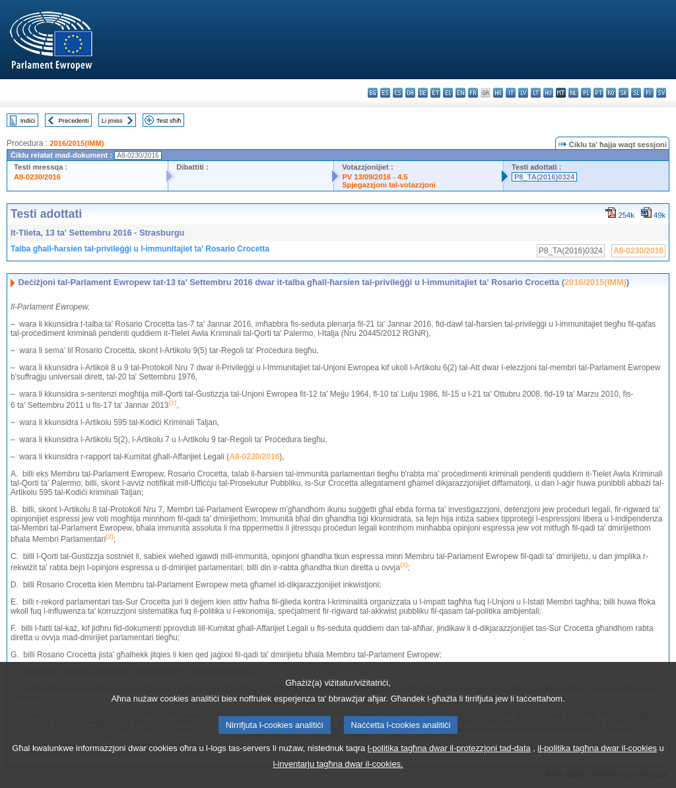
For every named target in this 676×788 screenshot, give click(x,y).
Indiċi (27, 120)
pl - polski (586, 93)
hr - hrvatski (498, 93)
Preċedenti (73, 120)
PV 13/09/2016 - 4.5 (375, 177)
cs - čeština (398, 93)
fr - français (473, 93)
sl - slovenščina (636, 93)
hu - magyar (548, 93)
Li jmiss (112, 120)
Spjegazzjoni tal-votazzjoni (389, 185)
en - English (460, 93)
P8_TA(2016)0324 (544, 177)
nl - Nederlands (573, 93)
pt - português (598, 93)
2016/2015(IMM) (77, 143)
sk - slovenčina (623, 93)
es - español (385, 93)
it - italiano (511, 93)
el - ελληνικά (448, 93)
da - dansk (410, 93)
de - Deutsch (423, 93)
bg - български (373, 93)
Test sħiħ (169, 120)
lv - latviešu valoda (523, 93)
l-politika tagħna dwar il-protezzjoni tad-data (449, 768)
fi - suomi (649, 93)
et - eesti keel (435, 93)
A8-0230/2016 (37, 177)
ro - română (611, 93)
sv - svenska (661, 93)
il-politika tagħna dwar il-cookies (597, 768)
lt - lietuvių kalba (536, 93)
